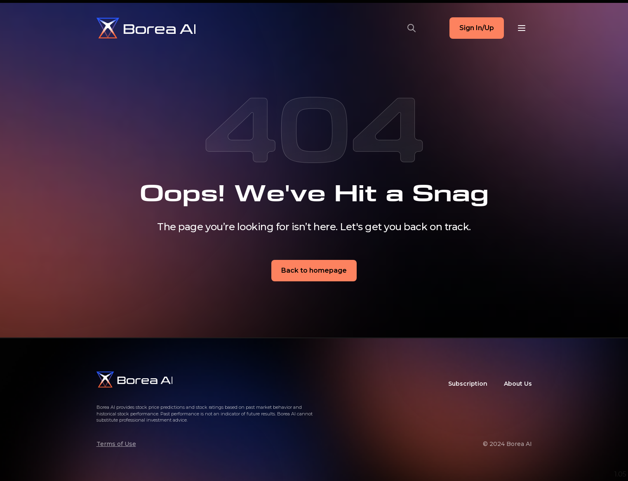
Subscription (467, 383)
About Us (518, 383)
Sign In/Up (476, 28)
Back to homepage (314, 270)
